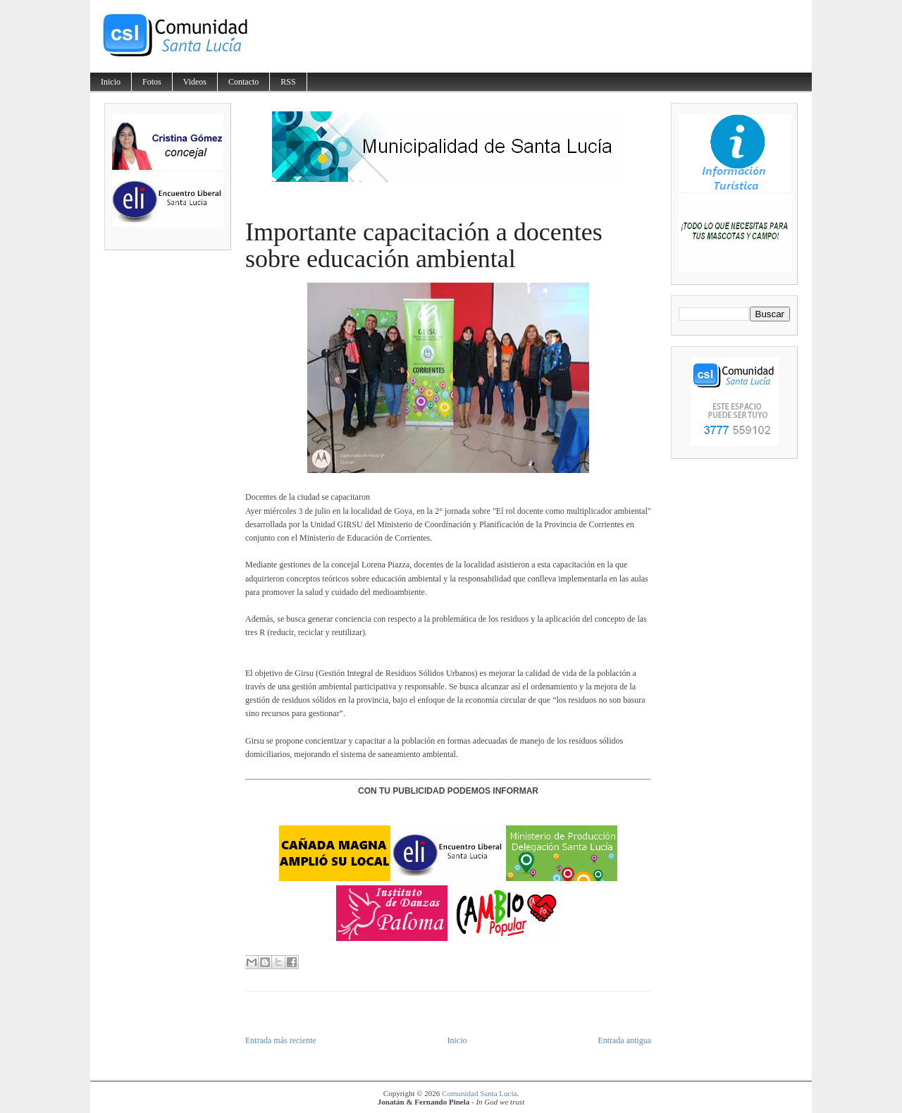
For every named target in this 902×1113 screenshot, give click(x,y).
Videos (194, 82)
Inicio (111, 82)
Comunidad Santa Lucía (479, 1093)
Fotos (151, 82)
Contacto (243, 82)
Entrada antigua (624, 1040)
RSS (287, 82)
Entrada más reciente (280, 1040)
